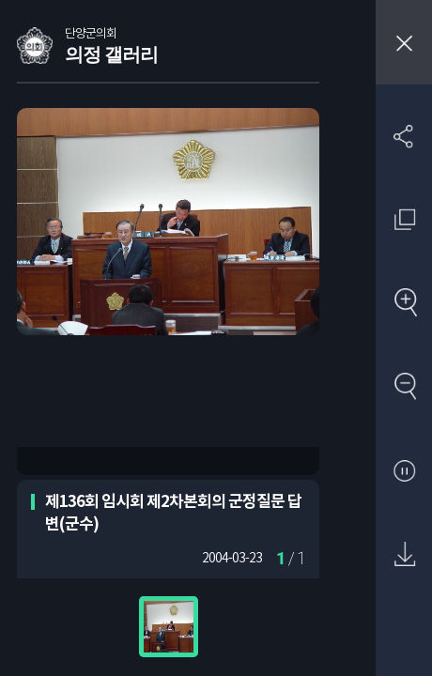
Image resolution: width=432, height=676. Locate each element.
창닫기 (404, 42)
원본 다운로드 (404, 555)
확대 (404, 304)
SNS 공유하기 (404, 136)
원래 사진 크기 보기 (404, 219)
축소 (404, 387)
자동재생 (404, 472)
